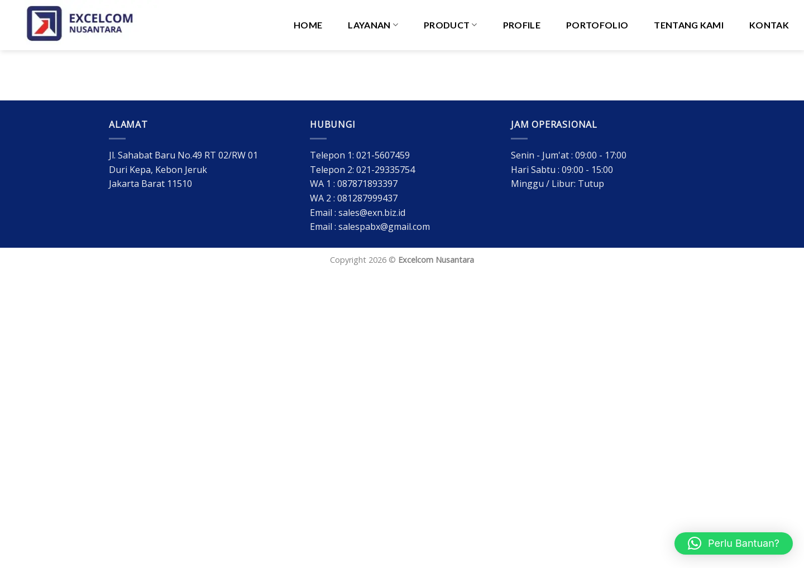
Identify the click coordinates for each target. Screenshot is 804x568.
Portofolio (597, 25)
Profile (521, 25)
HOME (308, 25)
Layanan (373, 25)
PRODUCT (450, 25)
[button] (733, 543)
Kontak (769, 25)
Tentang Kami (689, 25)
